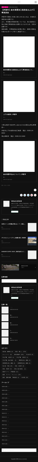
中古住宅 (29, 354)
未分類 (25, 377)
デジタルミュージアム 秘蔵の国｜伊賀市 (14, 238)
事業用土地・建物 (24, 360)
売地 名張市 (19, 366)
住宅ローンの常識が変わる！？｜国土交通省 (15, 224)
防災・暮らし (5, 7)
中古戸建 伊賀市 (22, 357)
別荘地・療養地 (8, 352)
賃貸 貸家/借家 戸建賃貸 (11, 377)
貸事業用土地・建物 (24, 363)
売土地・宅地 (7, 366)
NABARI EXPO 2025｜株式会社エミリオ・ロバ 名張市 (19, 251)
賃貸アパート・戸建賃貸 (10, 372)
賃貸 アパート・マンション (12, 375)
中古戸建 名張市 (8, 357)
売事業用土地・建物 (9, 363)
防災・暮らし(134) (6, 185)
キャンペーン (7, 354)
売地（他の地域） (20, 369)
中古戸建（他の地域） (9, 360)
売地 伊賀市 (7, 369)
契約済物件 (19, 354)
